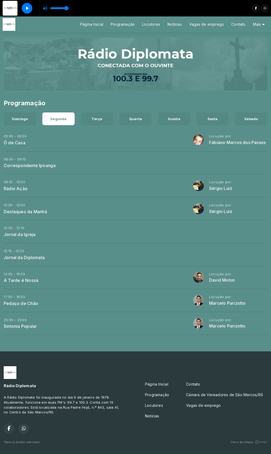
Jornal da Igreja (19, 234)
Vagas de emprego (206, 24)
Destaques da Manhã (25, 211)
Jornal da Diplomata (24, 257)
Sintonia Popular (20, 326)
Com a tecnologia (249, 442)
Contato (238, 24)
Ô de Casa (14, 142)
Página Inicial (91, 24)
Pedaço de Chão (21, 303)
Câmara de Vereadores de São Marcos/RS (224, 394)
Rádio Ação (16, 188)
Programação (123, 24)
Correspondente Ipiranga (30, 165)
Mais (259, 24)
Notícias (175, 24)
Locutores (151, 24)
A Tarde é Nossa (21, 280)
